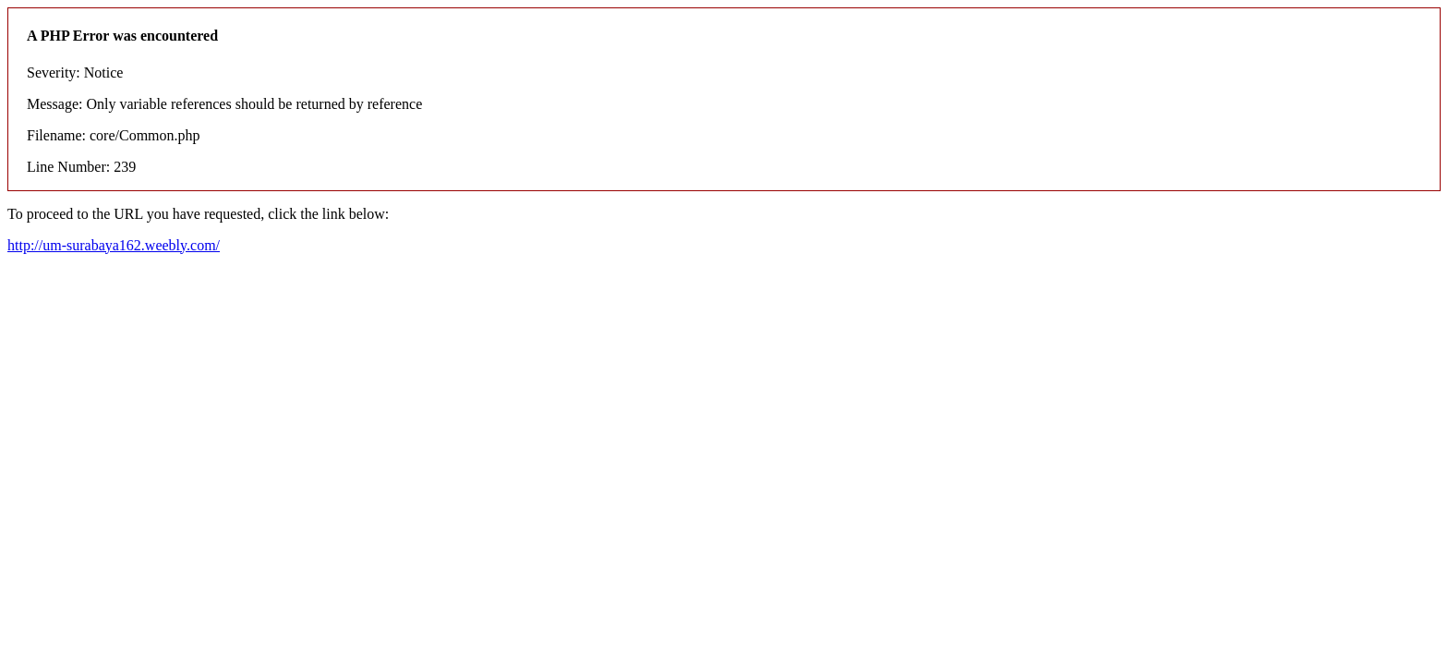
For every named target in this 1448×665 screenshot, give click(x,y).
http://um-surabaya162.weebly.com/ (113, 245)
